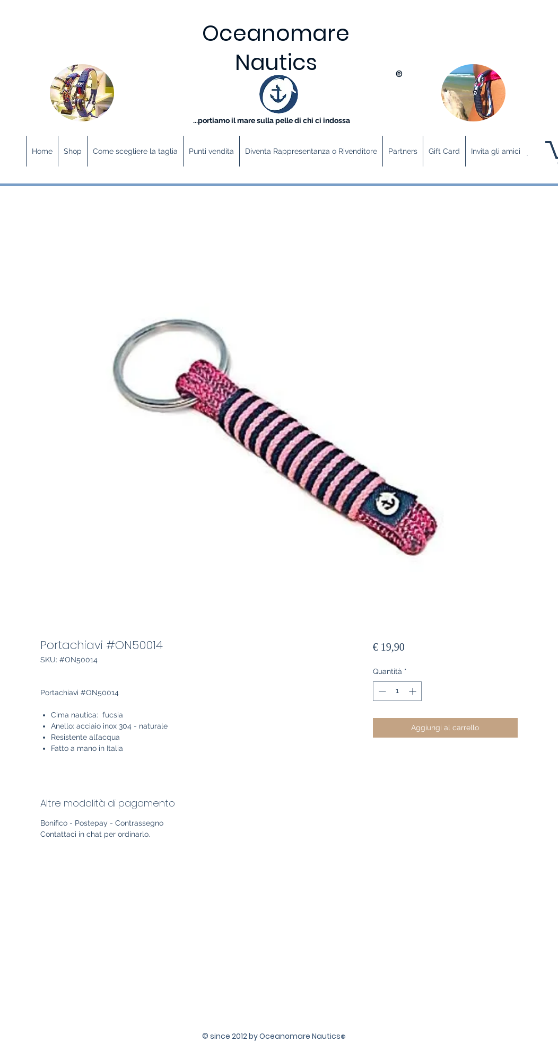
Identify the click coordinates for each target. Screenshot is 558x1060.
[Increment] (413, 691)
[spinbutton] (397, 691)
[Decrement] (381, 691)
